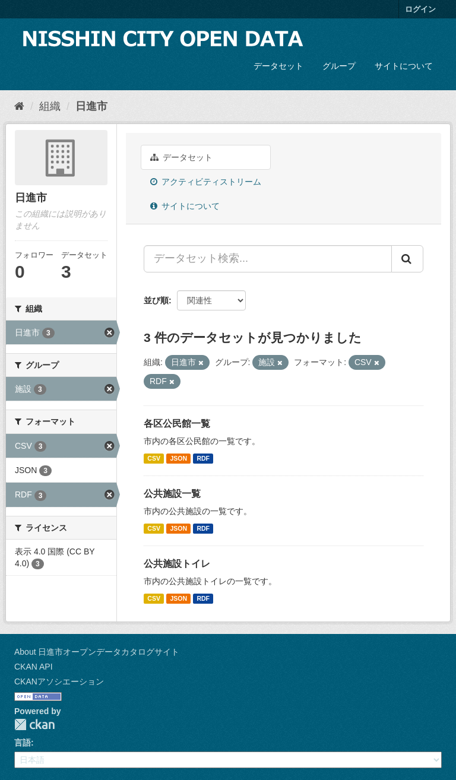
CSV (153, 458)
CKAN (34, 724)
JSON (178, 458)
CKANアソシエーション (59, 681)
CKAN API (33, 666)
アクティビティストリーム (205, 181)
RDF (203, 458)
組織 (50, 106)
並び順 (156, 300)
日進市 (91, 106)
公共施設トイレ (177, 564)
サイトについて (404, 66)
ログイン (420, 9)
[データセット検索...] (268, 258)
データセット (278, 66)
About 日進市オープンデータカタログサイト (96, 652)
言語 (22, 742)
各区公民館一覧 (177, 423)
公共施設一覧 (172, 494)
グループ (339, 66)
